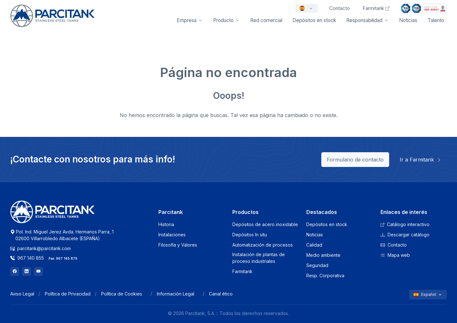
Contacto (394, 245)
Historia (166, 224)
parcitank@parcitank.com (40, 248)
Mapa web (395, 255)
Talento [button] (436, 20)
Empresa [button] (186, 20)
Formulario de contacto (355, 159)
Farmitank (376, 8)
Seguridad (317, 265)
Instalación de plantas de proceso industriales (258, 258)
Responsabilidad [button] (364, 20)
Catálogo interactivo (405, 224)
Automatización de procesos (262, 245)
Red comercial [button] (266, 20)
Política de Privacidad (68, 293)
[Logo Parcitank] (52, 215)
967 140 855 (27, 258)
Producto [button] (223, 20)
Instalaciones (172, 234)
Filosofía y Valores (177, 245)
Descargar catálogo (405, 234)
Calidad (314, 245)
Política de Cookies (121, 293)
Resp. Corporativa (325, 275)
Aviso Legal (22, 293)
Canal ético (221, 293)
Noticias (408, 20)
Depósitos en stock (326, 224)
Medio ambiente (323, 255)
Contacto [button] (339, 8)
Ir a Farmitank (420, 159)
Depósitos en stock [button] (314, 20)
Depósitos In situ (249, 234)
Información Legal (175, 293)
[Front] (52, 20)
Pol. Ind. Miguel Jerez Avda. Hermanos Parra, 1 (62, 235)
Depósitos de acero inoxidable (265, 224)
